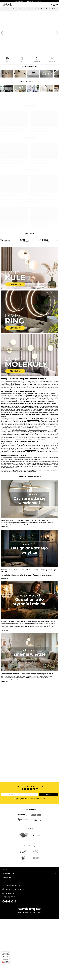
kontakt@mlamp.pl (10, 893)
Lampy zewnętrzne (18, 9)
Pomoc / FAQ (13, 470)
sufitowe (44, 418)
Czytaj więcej (4, 526)
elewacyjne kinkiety (30, 450)
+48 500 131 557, (9, 889)
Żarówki (48, 9)
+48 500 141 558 (19, 889)
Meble (34, 9)
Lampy (28, 9)
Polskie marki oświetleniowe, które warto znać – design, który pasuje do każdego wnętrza (28, 571)
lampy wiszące (36, 418)
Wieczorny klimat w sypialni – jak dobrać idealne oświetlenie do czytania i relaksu (28, 621)
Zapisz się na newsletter (29, 787)
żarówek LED (50, 437)
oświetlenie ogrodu (15, 444)
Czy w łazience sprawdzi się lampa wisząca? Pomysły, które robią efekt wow (26, 520)
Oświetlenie (41, 9)
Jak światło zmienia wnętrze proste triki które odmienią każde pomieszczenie (27, 674)
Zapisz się (48, 794)
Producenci (55, 9)
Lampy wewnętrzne (6, 9)
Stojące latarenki (44, 448)
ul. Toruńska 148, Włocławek (13, 885)
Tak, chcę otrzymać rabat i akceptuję (31, 799)
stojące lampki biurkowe (19, 430)
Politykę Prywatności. (40, 798)
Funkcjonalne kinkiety (33, 420)
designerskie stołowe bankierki (38, 430)
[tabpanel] (29, 33)
